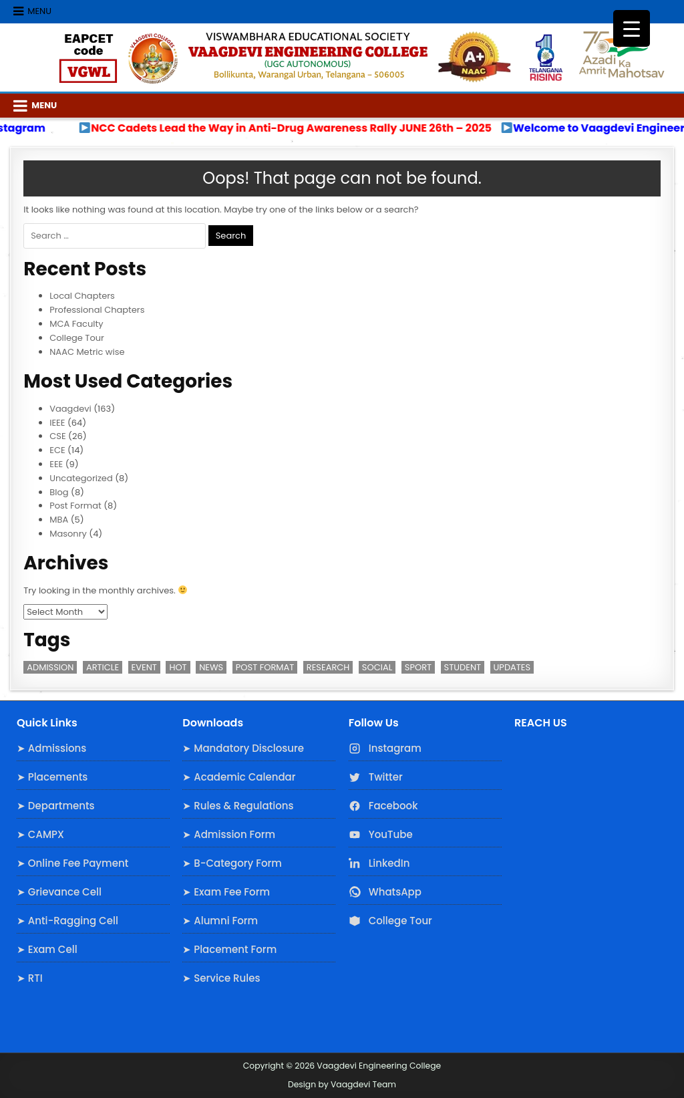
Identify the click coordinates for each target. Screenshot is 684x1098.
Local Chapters (82, 295)
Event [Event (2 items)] (144, 667)
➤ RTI (30, 978)
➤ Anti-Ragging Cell (67, 921)
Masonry (68, 533)
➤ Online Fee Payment (72, 863)
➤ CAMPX (40, 834)
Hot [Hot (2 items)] (177, 667)
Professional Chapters (96, 309)
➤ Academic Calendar (238, 777)
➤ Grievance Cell (59, 892)
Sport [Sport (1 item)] (418, 667)
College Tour (76, 337)
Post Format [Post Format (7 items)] (265, 667)
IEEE (57, 422)
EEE (56, 464)
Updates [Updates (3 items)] (512, 667)
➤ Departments (56, 806)
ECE (57, 450)
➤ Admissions (51, 748)
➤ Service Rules (221, 978)
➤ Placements (52, 777)
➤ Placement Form (229, 949)
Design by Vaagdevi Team (342, 1084)
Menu (39, 11)
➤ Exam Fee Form (226, 892)
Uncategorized (80, 478)
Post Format (75, 505)
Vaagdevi (70, 408)
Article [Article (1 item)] (102, 667)
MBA (58, 519)
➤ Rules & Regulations (237, 806)
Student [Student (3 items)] (462, 667)
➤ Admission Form (228, 834)
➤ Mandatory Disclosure (243, 748)
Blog (58, 492)
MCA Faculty (76, 323)
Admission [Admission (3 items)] (50, 667)
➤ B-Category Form (232, 863)
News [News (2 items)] (211, 667)
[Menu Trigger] (631, 28)
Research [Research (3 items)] (328, 667)
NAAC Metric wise (86, 352)
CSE (57, 436)
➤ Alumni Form (220, 921)
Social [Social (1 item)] (377, 667)
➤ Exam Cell (47, 949)
